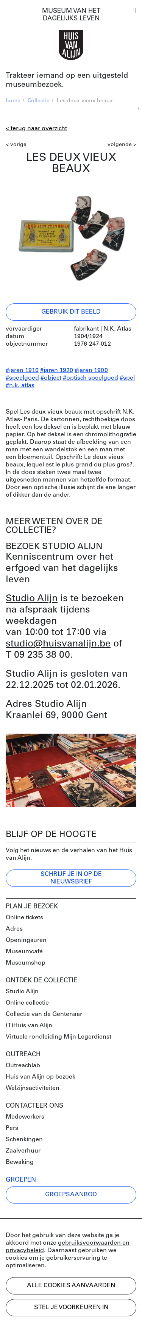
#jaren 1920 (56, 371)
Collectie (39, 101)
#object (51, 378)
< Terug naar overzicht (36, 129)
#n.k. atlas (20, 386)
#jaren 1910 (22, 371)
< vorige (16, 145)
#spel (127, 378)
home (13, 101)
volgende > (122, 145)
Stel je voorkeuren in (71, 1308)
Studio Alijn (32, 598)
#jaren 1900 (91, 371)
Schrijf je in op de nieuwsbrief (71, 878)
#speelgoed (22, 378)
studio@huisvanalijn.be (58, 644)
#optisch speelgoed (90, 378)
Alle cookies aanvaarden (71, 1286)
